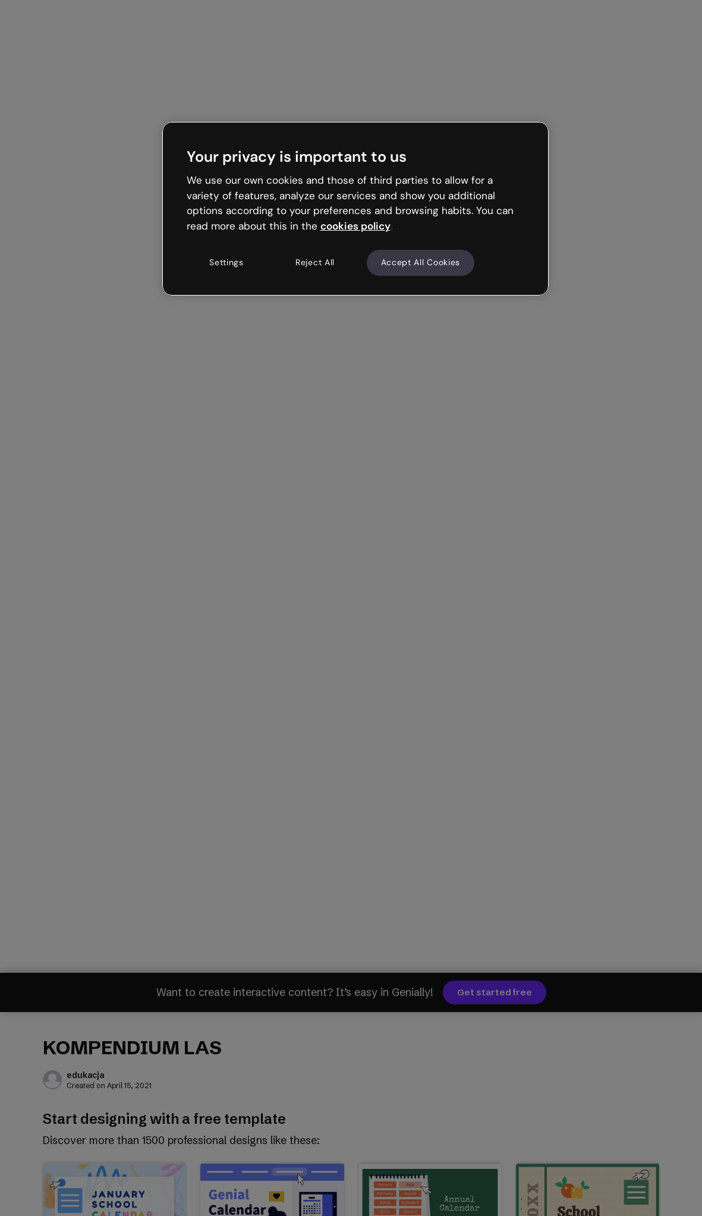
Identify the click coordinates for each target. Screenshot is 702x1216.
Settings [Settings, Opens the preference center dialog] (226, 262)
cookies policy (355, 225)
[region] (355, 209)
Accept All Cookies (421, 262)
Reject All (315, 262)
